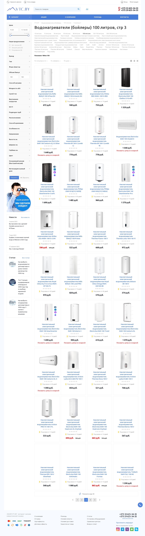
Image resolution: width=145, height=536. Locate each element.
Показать (14, 177)
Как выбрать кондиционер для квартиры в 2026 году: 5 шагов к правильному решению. (23, 307)
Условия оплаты (66, 519)
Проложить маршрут (124, 523)
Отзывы (37, 519)
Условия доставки (67, 521)
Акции (43, 17)
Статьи (89, 516)
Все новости (25, 217)
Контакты (124, 17)
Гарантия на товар (67, 524)
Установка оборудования (96, 519)
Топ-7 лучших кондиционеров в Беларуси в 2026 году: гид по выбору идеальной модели (23, 286)
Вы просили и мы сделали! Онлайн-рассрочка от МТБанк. (18, 226)
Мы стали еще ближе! (16, 249)
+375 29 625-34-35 (128, 10)
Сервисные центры (93, 521)
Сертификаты (39, 521)
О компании (70, 17)
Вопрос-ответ (92, 524)
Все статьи (25, 258)
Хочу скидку (31, 2)
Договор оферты (40, 524)
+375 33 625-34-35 (128, 8)
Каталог (15, 17)
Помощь (98, 17)
